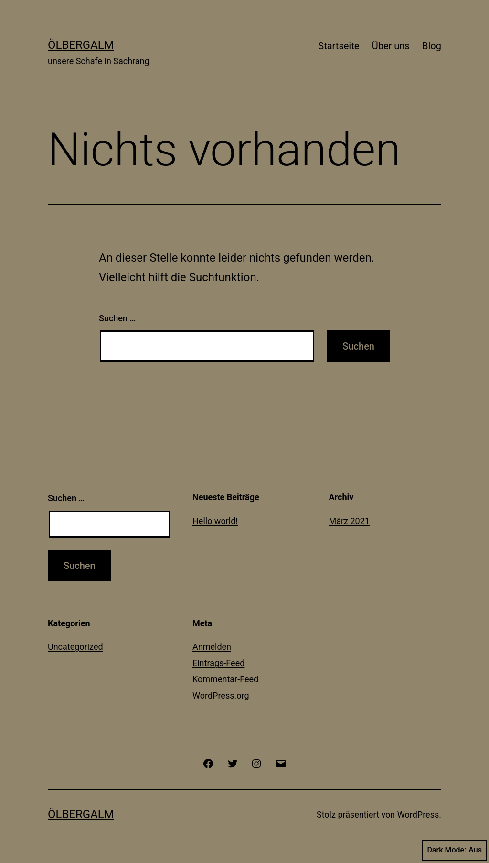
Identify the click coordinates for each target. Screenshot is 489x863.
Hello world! (215, 521)
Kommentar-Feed (225, 679)
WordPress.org (220, 695)
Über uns (391, 46)
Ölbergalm (81, 45)
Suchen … (117, 318)
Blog (431, 46)
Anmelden (211, 647)
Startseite (338, 46)
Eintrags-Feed (218, 663)
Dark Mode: (454, 850)
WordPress (418, 814)
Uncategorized (75, 647)
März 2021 (349, 521)
